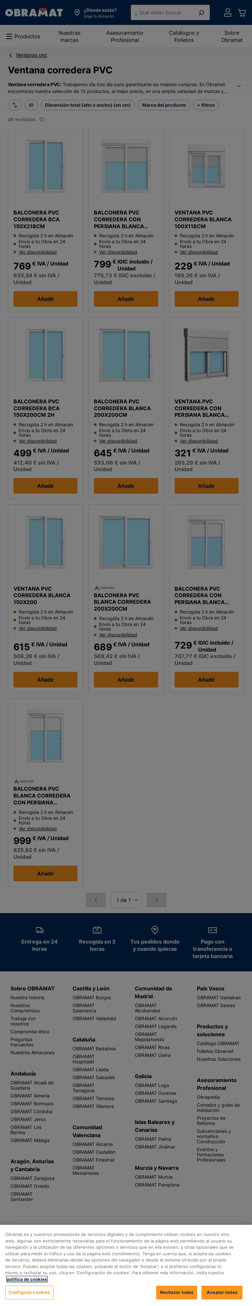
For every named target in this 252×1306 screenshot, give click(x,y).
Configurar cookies (29, 1292)
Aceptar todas (222, 1292)
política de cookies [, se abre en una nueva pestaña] (27, 1279)
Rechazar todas (177, 1292)
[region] (126, 1265)
